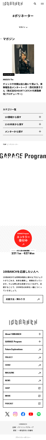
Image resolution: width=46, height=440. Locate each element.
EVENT (8, 365)
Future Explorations (14, 349)
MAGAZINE (9, 372)
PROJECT (9, 357)
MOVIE (8, 396)
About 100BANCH (13, 334)
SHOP (7, 388)
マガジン (22, 27)
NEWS (7, 380)
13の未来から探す (14, 124)
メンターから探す (14, 131)
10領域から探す (13, 117)
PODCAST (9, 403)
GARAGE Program (13, 341)
